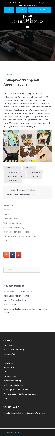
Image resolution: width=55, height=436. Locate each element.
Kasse (6, 214)
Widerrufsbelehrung (12, 223)
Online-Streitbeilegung (13, 227)
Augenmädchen (12, 168)
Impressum (8, 345)
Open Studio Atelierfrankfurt (16, 296)
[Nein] (52, 7)
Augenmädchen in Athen (14, 300)
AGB (5, 240)
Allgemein (12, 75)
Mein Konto (8, 205)
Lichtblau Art (9, 354)
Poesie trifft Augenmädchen (22, 190)
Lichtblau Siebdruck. (11, 432)
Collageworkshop (14, 172)
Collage (29, 168)
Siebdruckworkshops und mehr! (17, 291)
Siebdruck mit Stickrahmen (18, 194)
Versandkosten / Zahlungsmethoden (19, 236)
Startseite (7, 341)
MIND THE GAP (9, 304)
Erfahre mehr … (39, 10)
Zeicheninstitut (13, 181)
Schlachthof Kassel (15, 177)
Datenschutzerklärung (13, 349)
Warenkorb (8, 209)
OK (9, 10)
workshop (34, 177)
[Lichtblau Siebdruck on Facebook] (12, 255)
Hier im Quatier (34, 172)
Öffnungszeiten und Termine (16, 232)
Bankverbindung (10, 218)
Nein (21, 10)
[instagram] (6, 255)
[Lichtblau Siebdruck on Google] (18, 255)
